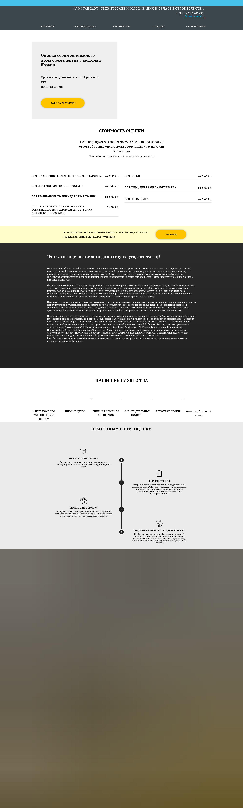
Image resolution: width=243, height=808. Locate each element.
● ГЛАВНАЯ (47, 26)
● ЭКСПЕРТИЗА (121, 26)
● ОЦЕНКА (158, 26)
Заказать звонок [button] (194, 16)
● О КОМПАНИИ (196, 26)
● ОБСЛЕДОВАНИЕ (84, 26)
